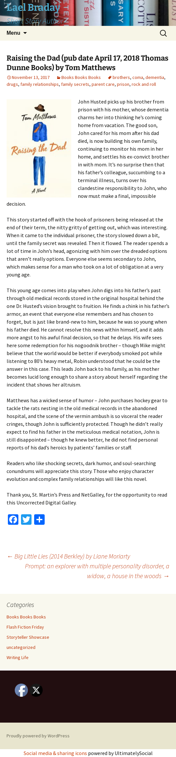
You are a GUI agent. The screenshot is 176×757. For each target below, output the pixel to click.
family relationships (39, 84)
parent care (103, 84)
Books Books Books (81, 77)
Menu (13, 33)
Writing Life (18, 657)
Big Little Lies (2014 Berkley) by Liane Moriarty (68, 556)
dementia (154, 77)
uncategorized (21, 647)
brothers (121, 77)
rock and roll (144, 84)
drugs (12, 84)
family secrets (75, 84)
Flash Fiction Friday (25, 627)
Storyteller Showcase (28, 637)
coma (137, 77)
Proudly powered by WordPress (38, 736)
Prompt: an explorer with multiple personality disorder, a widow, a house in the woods (97, 571)
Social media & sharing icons (56, 753)
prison (123, 84)
